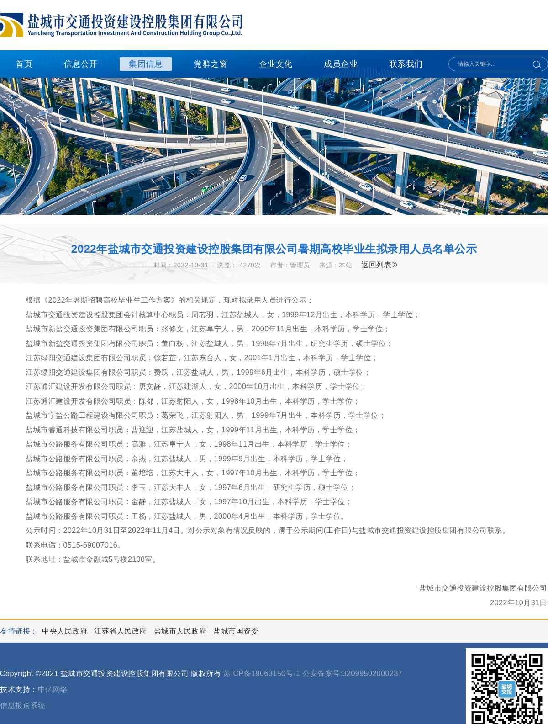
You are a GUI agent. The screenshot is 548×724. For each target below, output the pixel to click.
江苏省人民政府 (121, 631)
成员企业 (341, 64)
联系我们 (406, 64)
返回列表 (380, 265)
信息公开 (81, 64)
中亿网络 (53, 689)
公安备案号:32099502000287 (352, 673)
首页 (24, 64)
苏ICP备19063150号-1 (261, 673)
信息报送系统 (22, 705)
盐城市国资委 (235, 631)
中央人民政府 (66, 631)
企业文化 (276, 64)
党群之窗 (210, 64)
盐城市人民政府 (181, 631)
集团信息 (146, 64)
